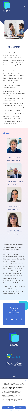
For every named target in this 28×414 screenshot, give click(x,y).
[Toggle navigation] (24, 6)
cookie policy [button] (7, 390)
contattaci (14, 319)
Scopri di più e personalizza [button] (14, 410)
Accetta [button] (20, 407)
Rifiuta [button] (7, 407)
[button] (25, 381)
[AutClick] (6, 6)
